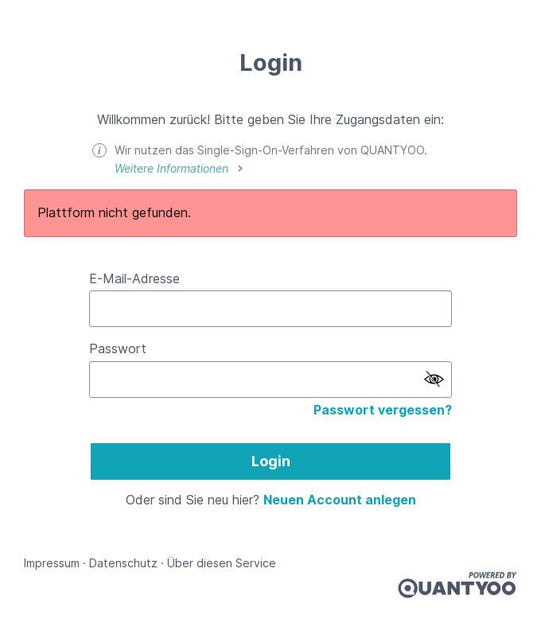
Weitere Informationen (173, 168)
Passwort (117, 348)
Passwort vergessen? (382, 410)
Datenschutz (123, 563)
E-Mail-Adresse (134, 278)
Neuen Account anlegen (339, 500)
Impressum (52, 563)
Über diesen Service (221, 563)
